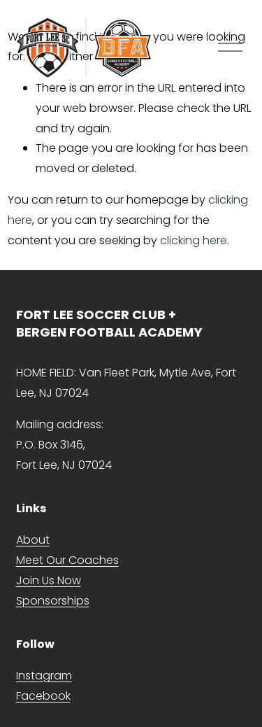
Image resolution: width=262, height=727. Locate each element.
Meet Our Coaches (67, 560)
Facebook (43, 696)
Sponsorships (52, 601)
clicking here (193, 240)
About (33, 540)
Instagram (44, 676)
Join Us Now (48, 580)
